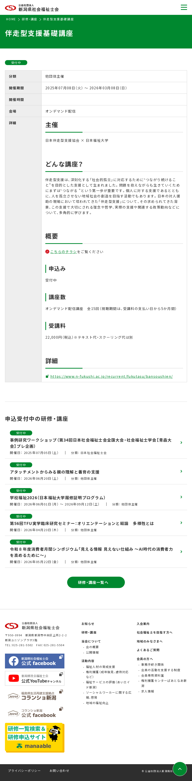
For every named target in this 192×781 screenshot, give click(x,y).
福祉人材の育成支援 (100, 666)
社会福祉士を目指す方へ (155, 632)
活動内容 (88, 661)
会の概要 (92, 647)
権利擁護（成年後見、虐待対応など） (107, 674)
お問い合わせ (59, 770)
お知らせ (88, 623)
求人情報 (147, 691)
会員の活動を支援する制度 (160, 670)
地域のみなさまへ (150, 641)
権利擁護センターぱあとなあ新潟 (164, 682)
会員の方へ (145, 659)
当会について (91, 641)
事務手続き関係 (152, 664)
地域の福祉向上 (97, 703)
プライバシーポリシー (24, 770)
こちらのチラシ (63, 251)
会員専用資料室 (152, 675)
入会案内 (143, 623)
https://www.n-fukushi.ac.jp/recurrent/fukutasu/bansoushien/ (111, 376)
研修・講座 (89, 632)
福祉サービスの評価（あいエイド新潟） (108, 684)
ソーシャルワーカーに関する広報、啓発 (109, 694)
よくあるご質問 (148, 650)
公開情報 (92, 652)
